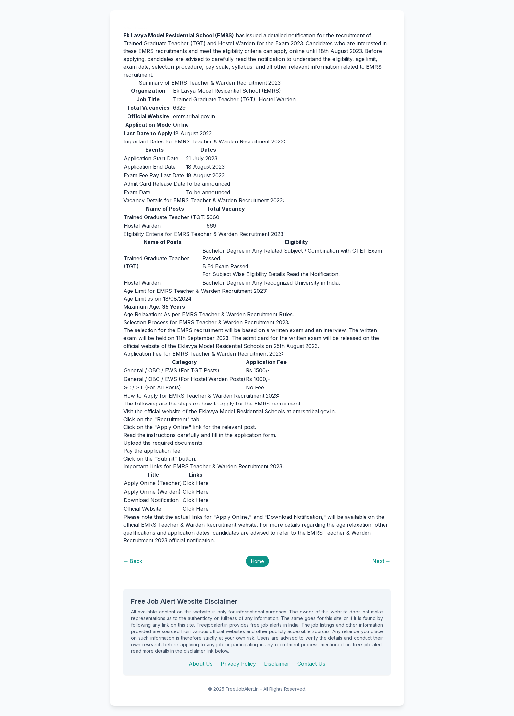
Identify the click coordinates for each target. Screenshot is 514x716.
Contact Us (311, 663)
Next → (381, 561)
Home (257, 561)
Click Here (195, 483)
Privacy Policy (238, 663)
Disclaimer (276, 663)
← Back (132, 561)
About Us (201, 663)
